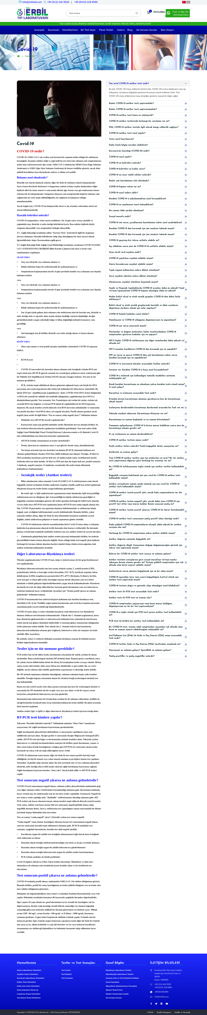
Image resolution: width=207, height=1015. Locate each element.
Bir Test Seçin (88, 30)
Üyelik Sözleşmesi (164, 1012)
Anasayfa (39, 30)
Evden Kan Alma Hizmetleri (28, 986)
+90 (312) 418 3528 (58, 2)
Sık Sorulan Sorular (146, 30)
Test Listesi (65, 970)
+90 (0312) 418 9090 (86, 2)
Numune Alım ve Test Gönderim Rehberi (122, 978)
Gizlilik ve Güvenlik (182, 1012)
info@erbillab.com (30, 2)
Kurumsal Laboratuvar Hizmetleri (30, 978)
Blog (129, 30)
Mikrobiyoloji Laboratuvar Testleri (119, 974)
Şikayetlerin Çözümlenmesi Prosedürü (121, 986)
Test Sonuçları (67, 978)
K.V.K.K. (150, 1012)
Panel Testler (106, 30)
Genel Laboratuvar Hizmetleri (29, 970)
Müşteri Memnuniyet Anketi (117, 994)
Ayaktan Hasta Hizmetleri (27, 974)
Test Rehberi (66, 974)
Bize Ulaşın (167, 30)
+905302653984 (161, 992)
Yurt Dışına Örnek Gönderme (29, 998)
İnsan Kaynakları (112, 982)
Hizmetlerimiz (69, 30)
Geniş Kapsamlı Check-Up (27, 990)
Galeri (120, 30)
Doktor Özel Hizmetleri (26, 982)
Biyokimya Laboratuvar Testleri (118, 970)
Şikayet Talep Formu (114, 990)
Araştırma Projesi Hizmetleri (28, 994)
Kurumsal (53, 30)
